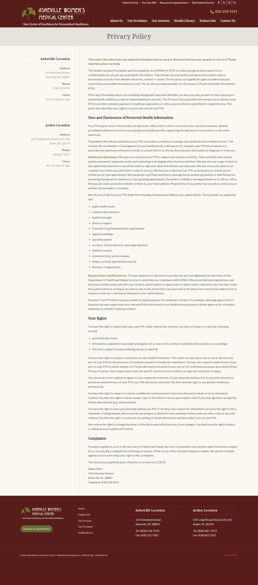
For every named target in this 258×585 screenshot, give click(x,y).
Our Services (84, 520)
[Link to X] (223, 2)
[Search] (234, 2)
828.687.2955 (61, 154)
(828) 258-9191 (150, 530)
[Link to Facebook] (218, 2)
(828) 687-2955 (207, 530)
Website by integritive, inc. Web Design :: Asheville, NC (82, 555)
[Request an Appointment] (36, 528)
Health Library (85, 532)
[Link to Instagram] (229, 2)
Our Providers (85, 526)
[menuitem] (234, 2)
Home (81, 508)
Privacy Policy (129, 36)
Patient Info (84, 514)
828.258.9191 (61, 88)
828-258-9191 (226, 11)
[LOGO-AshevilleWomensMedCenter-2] (56, 16)
